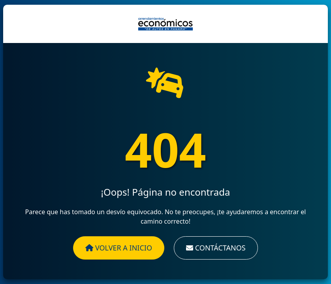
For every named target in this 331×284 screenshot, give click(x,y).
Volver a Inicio (118, 247)
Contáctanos (216, 247)
